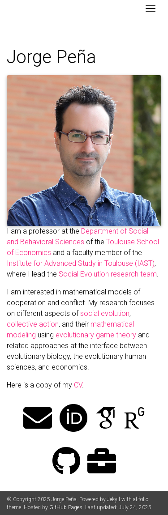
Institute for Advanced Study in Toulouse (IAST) (81, 263)
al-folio (140, 499)
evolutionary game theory (96, 335)
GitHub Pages (65, 507)
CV (78, 385)
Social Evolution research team (108, 274)
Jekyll (113, 499)
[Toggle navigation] (150, 9)
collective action (33, 324)
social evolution (104, 313)
